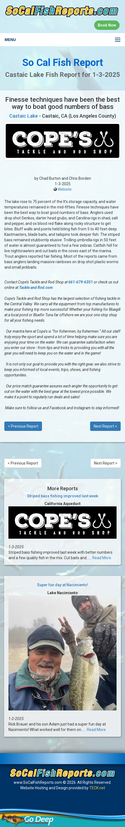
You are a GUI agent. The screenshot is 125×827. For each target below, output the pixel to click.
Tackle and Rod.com (36, 287)
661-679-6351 (80, 282)
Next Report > (105, 426)
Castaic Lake (23, 116)
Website (65, 189)
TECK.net (97, 788)
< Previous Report (23, 426)
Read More (101, 558)
